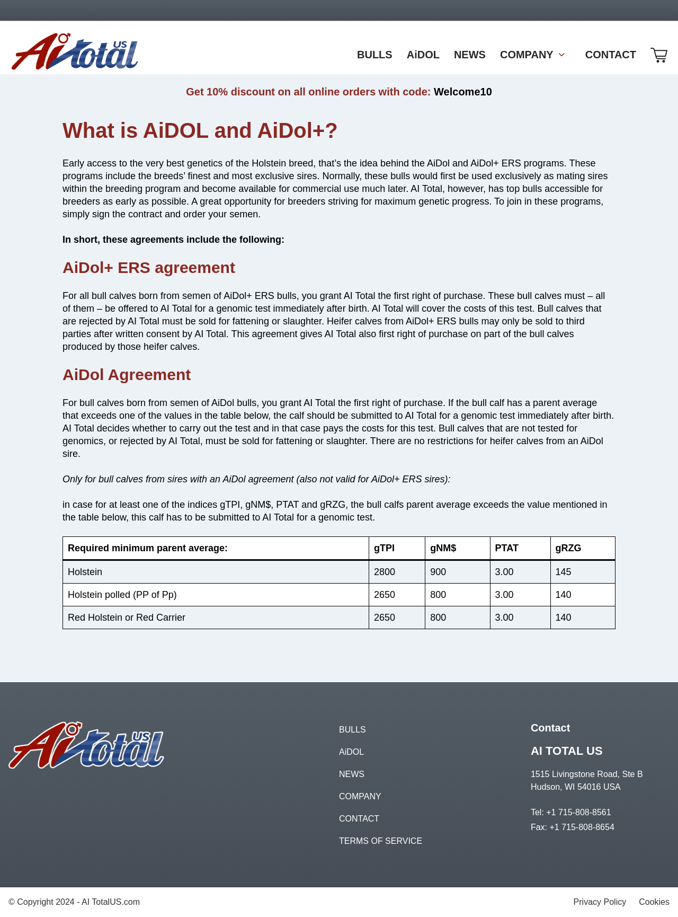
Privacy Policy (600, 901)
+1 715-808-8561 (578, 812)
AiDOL (351, 751)
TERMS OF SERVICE (380, 840)
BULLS (352, 729)
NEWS (351, 774)
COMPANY (360, 796)
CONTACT (359, 818)
